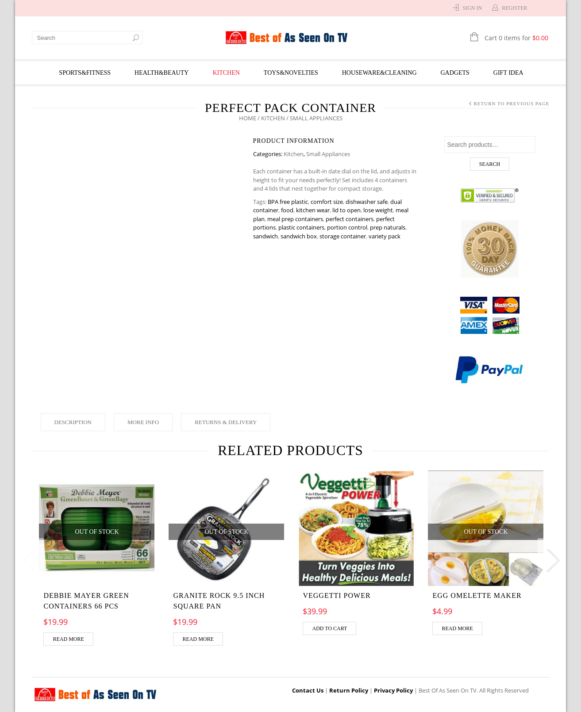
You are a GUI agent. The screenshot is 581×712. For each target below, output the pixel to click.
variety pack (384, 236)
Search (489, 164)
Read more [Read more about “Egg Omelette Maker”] (457, 628)
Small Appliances (328, 154)
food (287, 210)
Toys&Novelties (291, 72)
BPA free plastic (288, 202)
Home (247, 118)
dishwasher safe (367, 202)
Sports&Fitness (85, 72)
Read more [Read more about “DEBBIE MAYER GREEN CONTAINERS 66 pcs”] (68, 639)
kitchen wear (313, 210)
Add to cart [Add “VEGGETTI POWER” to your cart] (329, 628)
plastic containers (301, 227)
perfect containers (349, 219)
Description (73, 422)
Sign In (472, 8)
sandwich (265, 236)
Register (514, 8)
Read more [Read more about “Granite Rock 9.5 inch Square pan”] (197, 639)
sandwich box (299, 236)
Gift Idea (508, 72)
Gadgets (455, 72)
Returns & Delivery (226, 422)
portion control (347, 227)
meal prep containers (295, 219)
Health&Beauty (162, 72)
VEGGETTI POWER (336, 595)
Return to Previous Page (511, 103)
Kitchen (225, 72)
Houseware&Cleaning (379, 72)
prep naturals (387, 227)
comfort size (327, 202)
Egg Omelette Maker (476, 595)
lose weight (378, 210)
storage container (342, 236)
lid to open (346, 210)
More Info (143, 422)
